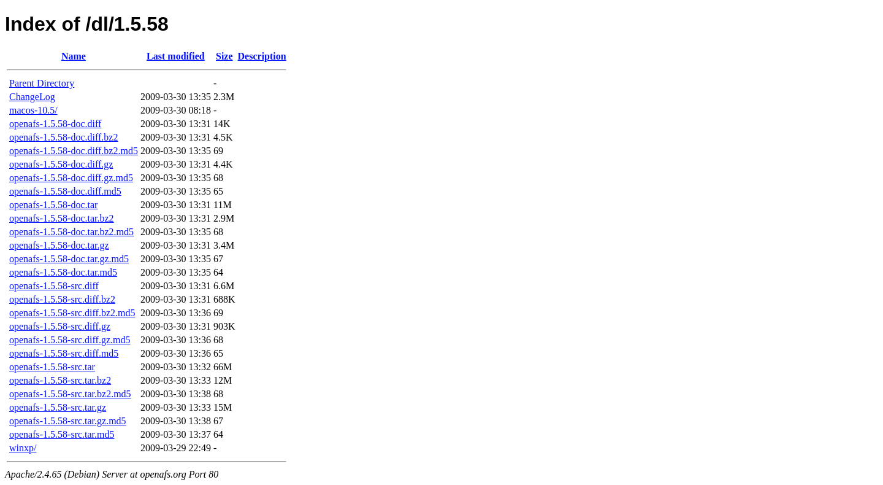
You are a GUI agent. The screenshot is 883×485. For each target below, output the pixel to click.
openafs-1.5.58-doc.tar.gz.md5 (69, 259)
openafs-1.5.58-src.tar (52, 367)
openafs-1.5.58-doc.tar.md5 (63, 272)
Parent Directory (41, 83)
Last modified (176, 56)
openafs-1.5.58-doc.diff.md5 (65, 191)
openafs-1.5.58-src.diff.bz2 (62, 299)
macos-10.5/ (33, 110)
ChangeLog (32, 96)
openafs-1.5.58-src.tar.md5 (62, 434)
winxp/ (22, 448)
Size (224, 56)
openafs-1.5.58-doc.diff (55, 123)
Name (73, 56)
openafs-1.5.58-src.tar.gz (57, 407)
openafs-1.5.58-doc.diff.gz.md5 (71, 178)
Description (262, 56)
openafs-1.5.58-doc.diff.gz (61, 164)
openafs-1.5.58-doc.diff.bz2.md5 (73, 151)
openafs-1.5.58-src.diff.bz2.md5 (72, 313)
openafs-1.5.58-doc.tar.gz (59, 245)
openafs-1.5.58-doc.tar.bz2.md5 (71, 232)
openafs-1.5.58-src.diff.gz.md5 (69, 340)
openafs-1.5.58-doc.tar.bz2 (61, 218)
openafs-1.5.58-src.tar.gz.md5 (67, 421)
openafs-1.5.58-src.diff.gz (59, 326)
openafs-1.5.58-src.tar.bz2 (60, 380)
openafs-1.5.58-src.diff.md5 (63, 353)
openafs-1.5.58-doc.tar (53, 205)
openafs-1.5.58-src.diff (54, 286)
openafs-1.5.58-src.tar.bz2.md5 (70, 394)
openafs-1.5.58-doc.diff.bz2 (63, 137)
